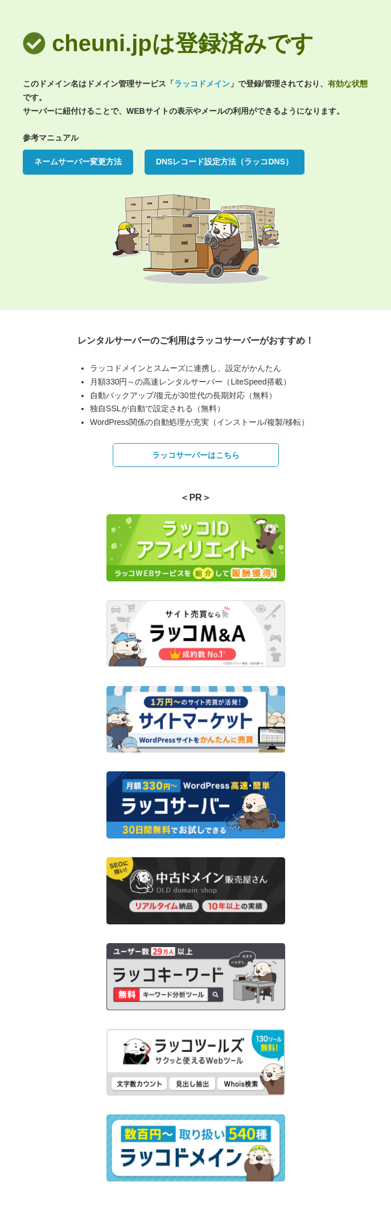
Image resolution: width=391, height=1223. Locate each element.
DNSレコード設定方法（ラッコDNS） (224, 161)
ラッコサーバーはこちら (196, 455)
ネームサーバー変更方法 (78, 161)
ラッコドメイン (202, 83)
